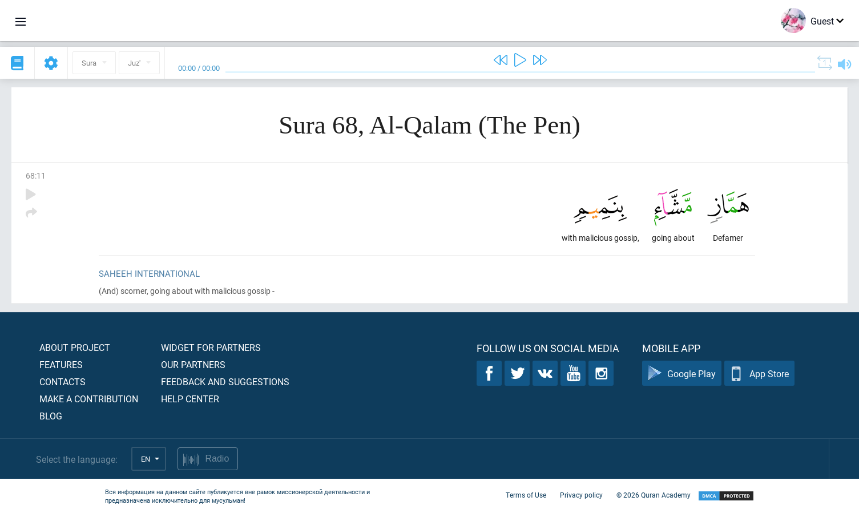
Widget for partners (211, 347)
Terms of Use (526, 494)
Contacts (62, 381)
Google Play (682, 373)
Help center (190, 399)
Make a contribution (88, 399)
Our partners (193, 364)
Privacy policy (581, 494)
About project (74, 347)
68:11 (36, 175)
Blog (50, 416)
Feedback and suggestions (225, 381)
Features (61, 364)
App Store (759, 373)
